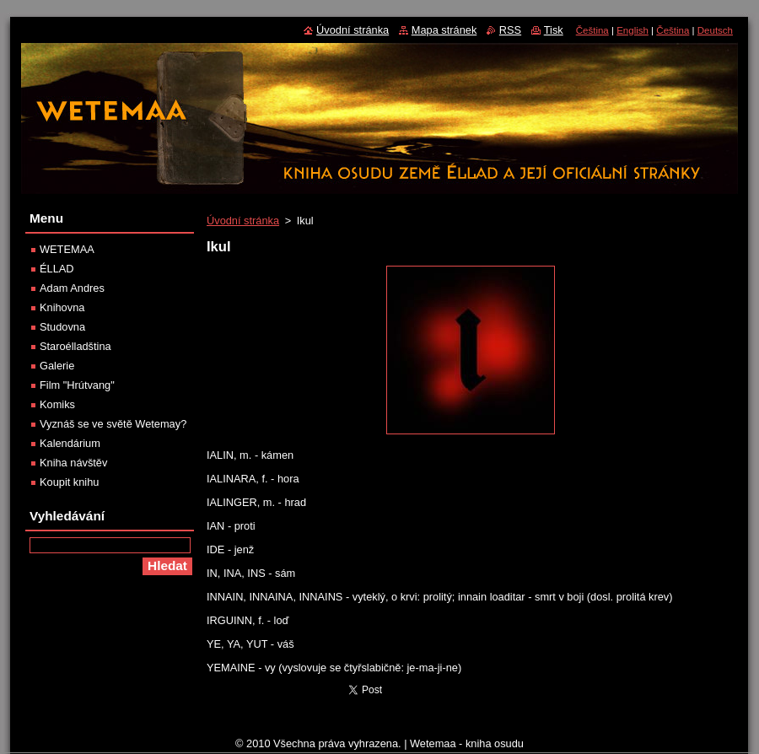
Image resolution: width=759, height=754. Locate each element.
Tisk (553, 30)
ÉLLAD (57, 268)
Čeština (592, 30)
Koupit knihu (69, 482)
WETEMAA (67, 249)
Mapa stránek (444, 30)
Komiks (57, 404)
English (632, 30)
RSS (510, 30)
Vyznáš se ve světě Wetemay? (113, 423)
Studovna (62, 326)
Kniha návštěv (73, 462)
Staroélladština (75, 346)
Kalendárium (70, 443)
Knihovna (62, 307)
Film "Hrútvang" (77, 385)
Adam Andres (72, 288)
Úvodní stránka (243, 220)
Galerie (57, 365)
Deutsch (715, 30)
